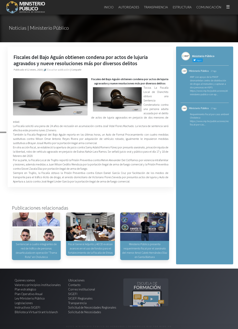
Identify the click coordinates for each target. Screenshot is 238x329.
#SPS (210, 87)
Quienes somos (25, 280)
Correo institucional (81, 289)
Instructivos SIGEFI (27, 307)
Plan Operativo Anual (29, 294)
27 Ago (213, 71)
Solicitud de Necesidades (84, 312)
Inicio (109, 7)
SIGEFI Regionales (80, 298)
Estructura (182, 7)
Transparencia (156, 7)
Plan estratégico (26, 289)
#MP (192, 77)
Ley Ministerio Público (30, 298)
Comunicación (208, 7)
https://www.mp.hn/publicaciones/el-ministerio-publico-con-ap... (209, 92)
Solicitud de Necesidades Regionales (92, 307)
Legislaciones (24, 303)
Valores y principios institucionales (38, 285)
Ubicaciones (76, 280)
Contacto (74, 285)
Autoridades (128, 7)
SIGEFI (72, 294)
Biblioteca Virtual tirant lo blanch (36, 312)
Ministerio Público (199, 70)
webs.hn (165, 326)
